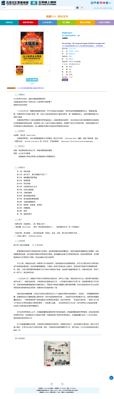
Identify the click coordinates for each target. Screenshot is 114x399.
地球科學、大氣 (75, 35)
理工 (63, 35)
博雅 (70, 56)
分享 (32, 84)
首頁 (95, 8)
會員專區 (104, 8)
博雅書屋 (65, 33)
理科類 (67, 35)
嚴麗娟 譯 (72, 54)
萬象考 (70, 33)
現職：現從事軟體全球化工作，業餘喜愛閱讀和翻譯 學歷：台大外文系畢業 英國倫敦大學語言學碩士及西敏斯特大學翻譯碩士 (57, 156)
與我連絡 (109, 8)
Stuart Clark (72, 48)
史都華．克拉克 (74, 51)
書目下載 (99, 8)
